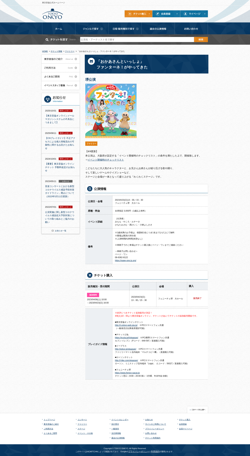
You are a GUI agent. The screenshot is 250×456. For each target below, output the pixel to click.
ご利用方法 (48, 429)
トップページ (49, 420)
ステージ (81, 429)
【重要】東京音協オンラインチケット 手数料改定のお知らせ (60, 167)
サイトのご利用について (155, 424)
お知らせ (149, 420)
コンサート (82, 420)
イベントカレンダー (119, 420)
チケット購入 (184, 420)
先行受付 (115, 424)
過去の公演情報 (118, 438)
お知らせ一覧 (60, 231)
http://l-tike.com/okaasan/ (126, 360)
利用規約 (155, 451)
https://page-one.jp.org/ (125, 260)
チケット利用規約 (152, 438)
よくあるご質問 (50, 433)
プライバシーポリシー (154, 429)
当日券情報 (116, 433)
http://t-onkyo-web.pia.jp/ (126, 325)
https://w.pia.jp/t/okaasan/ (126, 337)
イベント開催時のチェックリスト (106, 159)
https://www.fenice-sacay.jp (127, 373)
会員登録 (183, 424)
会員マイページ (185, 429)
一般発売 (115, 429)
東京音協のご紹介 (51, 424)
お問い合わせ (151, 433)
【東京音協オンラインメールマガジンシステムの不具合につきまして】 (59, 119)
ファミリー (82, 424)
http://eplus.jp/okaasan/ (125, 349)
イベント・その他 (85, 433)
